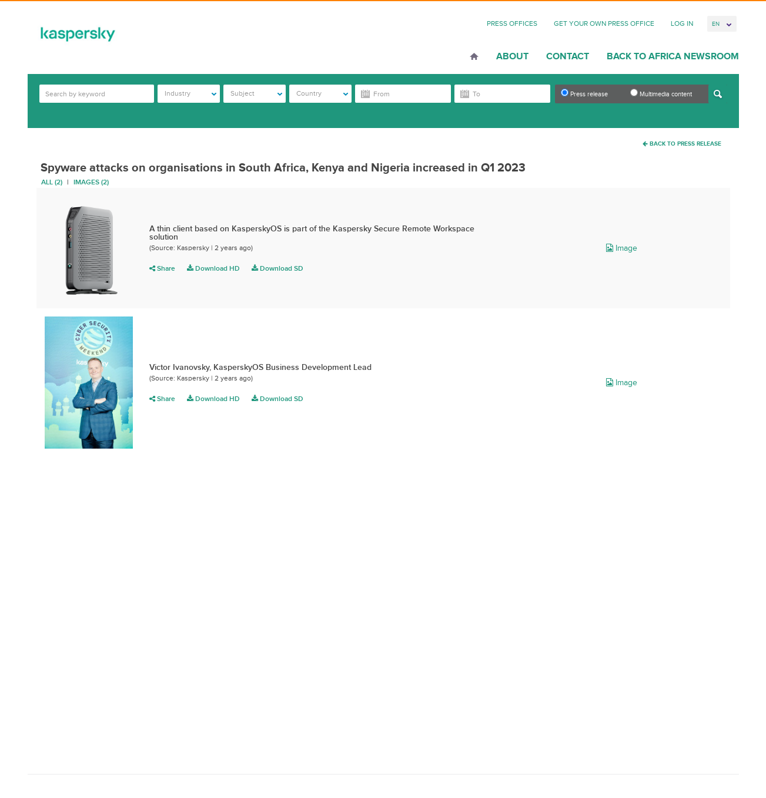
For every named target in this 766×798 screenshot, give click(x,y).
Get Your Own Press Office (604, 23)
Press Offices (512, 23)
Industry (191, 93)
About (512, 56)
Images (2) (91, 182)
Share (162, 268)
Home (474, 57)
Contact (567, 56)
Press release (584, 93)
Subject (256, 93)
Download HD (213, 268)
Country (322, 93)
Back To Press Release (682, 143)
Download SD (277, 268)
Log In (682, 23)
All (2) (51, 182)
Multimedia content (661, 93)
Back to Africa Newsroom (673, 56)
